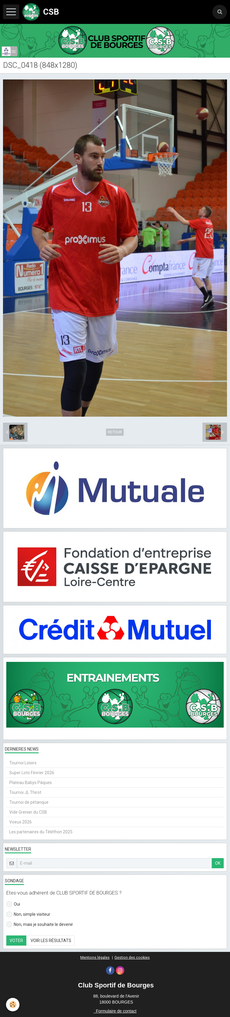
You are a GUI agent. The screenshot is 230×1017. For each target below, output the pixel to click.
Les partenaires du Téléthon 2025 (40, 831)
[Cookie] (12, 1004)
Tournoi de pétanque (29, 802)
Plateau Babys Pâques (30, 782)
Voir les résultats (51, 940)
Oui (13, 904)
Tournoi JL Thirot (25, 792)
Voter (16, 940)
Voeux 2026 (20, 822)
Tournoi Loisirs (23, 762)
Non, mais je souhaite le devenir (39, 924)
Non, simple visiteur (28, 914)
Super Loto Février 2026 (31, 772)
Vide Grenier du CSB (28, 812)
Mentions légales (95, 957)
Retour (115, 432)
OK (217, 863)
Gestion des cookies (132, 957)
